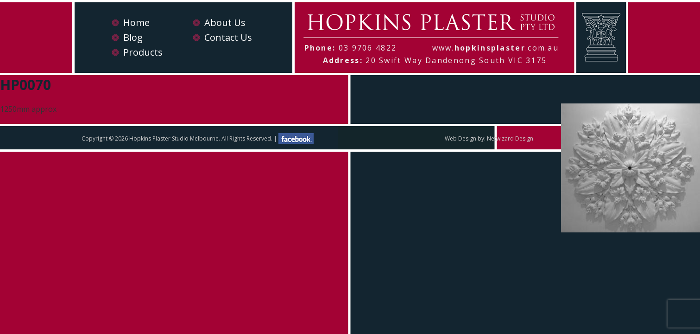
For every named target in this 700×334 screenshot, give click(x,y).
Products (143, 52)
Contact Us (228, 37)
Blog (133, 37)
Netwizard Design (510, 138)
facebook (296, 138)
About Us (225, 22)
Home (136, 22)
